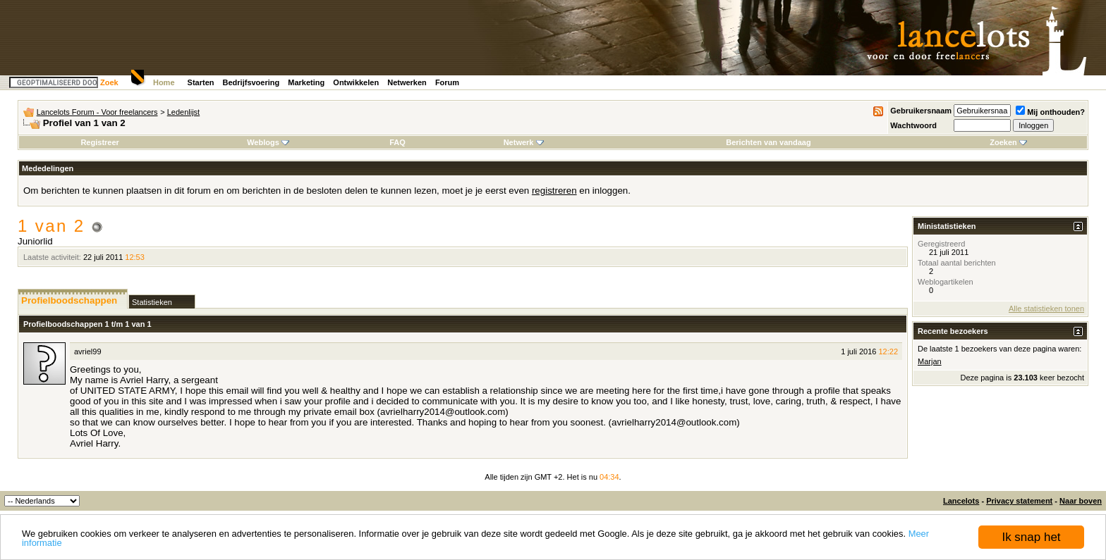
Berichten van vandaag (768, 142)
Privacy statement (1019, 501)
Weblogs (268, 142)
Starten (201, 82)
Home (164, 82)
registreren (554, 190)
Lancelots (961, 501)
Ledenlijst (183, 112)
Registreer (99, 142)
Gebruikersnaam (921, 110)
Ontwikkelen (356, 82)
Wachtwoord (913, 125)
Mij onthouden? (1050, 112)
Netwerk (524, 142)
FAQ (397, 142)
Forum (447, 82)
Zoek (109, 82)
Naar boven (1080, 501)
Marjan (930, 361)
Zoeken (1008, 142)
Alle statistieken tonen (1046, 308)
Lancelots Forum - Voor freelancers (97, 112)
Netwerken (407, 82)
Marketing (306, 82)
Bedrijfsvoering (251, 82)
